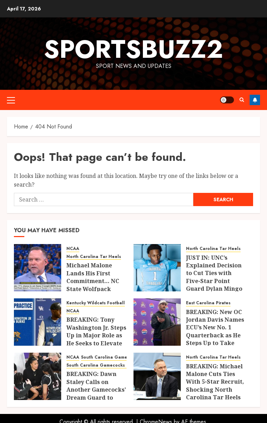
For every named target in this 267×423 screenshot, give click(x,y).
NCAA (72, 249)
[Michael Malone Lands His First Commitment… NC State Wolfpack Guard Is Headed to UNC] (37, 267)
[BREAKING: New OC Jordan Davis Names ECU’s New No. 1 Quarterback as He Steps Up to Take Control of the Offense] (157, 322)
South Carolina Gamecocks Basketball (107, 365)
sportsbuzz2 (133, 49)
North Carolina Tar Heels (93, 257)
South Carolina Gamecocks (110, 357)
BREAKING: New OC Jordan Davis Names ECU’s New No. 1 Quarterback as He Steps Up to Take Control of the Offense (215, 335)
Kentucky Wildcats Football (95, 303)
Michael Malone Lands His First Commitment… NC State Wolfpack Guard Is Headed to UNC (94, 284)
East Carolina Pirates (208, 303)
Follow (255, 100)
